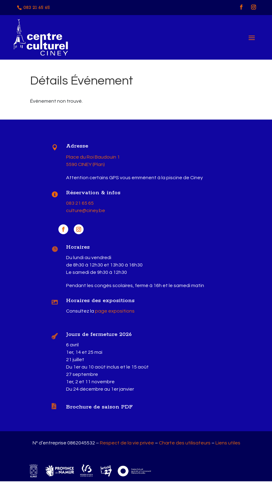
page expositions (115, 315)
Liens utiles (227, 446)
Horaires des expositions (100, 304)
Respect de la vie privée (127, 446)
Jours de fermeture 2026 (99, 338)
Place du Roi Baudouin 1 (93, 160)
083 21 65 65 (36, 7)
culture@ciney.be (85, 214)
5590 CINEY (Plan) (85, 168)
